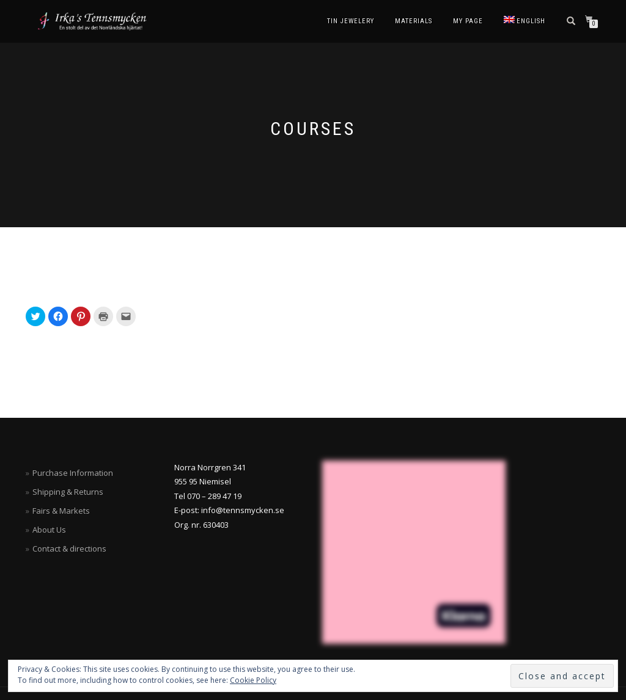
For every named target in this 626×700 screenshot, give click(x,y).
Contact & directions (69, 548)
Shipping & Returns (67, 491)
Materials (413, 21)
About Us (49, 529)
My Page (468, 21)
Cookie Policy (253, 680)
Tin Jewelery (350, 21)
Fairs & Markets (61, 510)
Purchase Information (72, 472)
